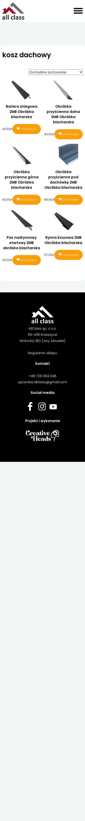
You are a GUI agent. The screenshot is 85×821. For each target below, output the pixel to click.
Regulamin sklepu (42, 353)
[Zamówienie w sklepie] (56, 72)
